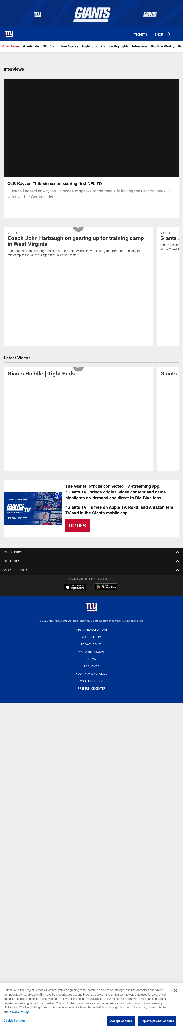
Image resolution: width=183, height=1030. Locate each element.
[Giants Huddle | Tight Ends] (78, 379)
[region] (91, 1006)
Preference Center (91, 693)
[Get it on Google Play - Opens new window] (106, 594)
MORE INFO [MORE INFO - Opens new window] (78, 531)
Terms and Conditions (91, 634)
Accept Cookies (121, 1021)
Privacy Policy (91, 649)
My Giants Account (91, 657)
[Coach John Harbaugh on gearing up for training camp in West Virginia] (78, 250)
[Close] (176, 991)
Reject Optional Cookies (157, 1021)
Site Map (91, 664)
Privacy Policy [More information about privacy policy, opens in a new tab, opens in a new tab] (19, 1012)
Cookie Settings (91, 686)
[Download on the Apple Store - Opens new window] (75, 593)
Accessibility (91, 642)
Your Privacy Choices (91, 679)
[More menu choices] (176, 34)
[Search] (168, 34)
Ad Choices (91, 671)
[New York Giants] (91, 613)
